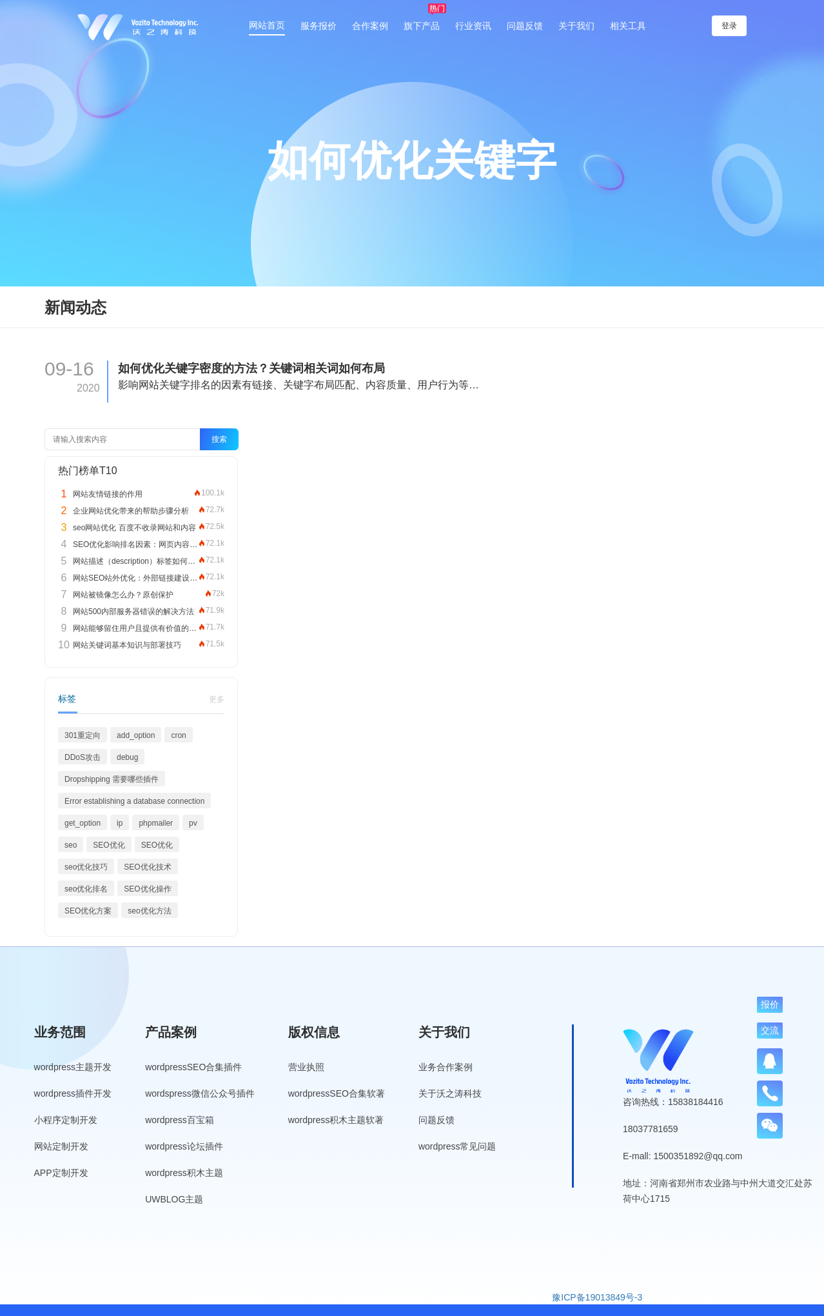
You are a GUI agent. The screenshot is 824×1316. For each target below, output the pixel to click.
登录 (730, 25)
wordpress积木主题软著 (336, 1120)
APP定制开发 (61, 1173)
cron (178, 735)
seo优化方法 (149, 910)
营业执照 (306, 1067)
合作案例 (370, 26)
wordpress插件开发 (73, 1093)
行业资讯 (473, 26)
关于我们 (576, 26)
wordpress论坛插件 (184, 1146)
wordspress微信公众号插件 (200, 1093)
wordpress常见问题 (457, 1146)
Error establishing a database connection (134, 801)
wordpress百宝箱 (179, 1120)
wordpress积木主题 (184, 1173)
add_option (136, 735)
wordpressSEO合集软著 (336, 1093)
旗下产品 (422, 26)
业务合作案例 (445, 1067)
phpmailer (156, 823)
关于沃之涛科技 (450, 1093)
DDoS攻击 (82, 757)
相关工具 (628, 26)
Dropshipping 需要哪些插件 (111, 779)
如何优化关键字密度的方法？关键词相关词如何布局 (251, 368)
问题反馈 (525, 26)
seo (70, 845)
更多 (216, 699)
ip (120, 823)
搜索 (219, 439)
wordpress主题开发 (73, 1067)
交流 (770, 1030)
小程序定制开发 (65, 1120)
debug (127, 757)
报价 (770, 1004)
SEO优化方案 (88, 910)
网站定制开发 (61, 1146)
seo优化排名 (86, 888)
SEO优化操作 (147, 888)
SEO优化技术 (147, 867)
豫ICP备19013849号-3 (597, 1297)
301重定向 (82, 735)
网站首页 (267, 25)
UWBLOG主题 (174, 1199)
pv (193, 823)
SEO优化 (108, 845)
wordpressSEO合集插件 (193, 1067)
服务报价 (318, 26)
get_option (82, 823)
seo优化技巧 (86, 867)
